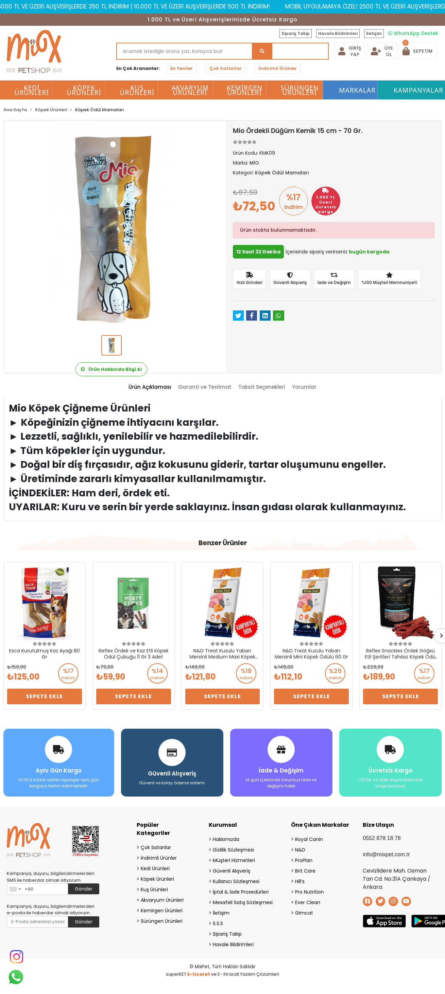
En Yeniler (181, 68)
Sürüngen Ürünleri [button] (299, 90)
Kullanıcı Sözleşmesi (236, 881)
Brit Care (305, 870)
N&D (300, 849)
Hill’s (300, 881)
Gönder (83, 888)
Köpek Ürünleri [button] (84, 90)
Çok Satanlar (225, 68)
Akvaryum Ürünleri (162, 899)
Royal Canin (309, 839)
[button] (418, 51)
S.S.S (218, 923)
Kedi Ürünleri (155, 868)
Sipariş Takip (295, 33)
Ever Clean (307, 902)
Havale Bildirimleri (338, 33)
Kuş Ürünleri (154, 889)
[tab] (150, 387)
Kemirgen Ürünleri (162, 910)
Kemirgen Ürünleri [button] (244, 90)
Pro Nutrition (309, 891)
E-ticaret (198, 974)
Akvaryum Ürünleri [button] (189, 90)
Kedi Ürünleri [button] (32, 90)
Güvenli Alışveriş (231, 870)
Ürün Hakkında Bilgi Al (111, 369)
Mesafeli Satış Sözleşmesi (243, 902)
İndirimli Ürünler (277, 68)
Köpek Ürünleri (157, 878)
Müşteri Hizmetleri (234, 860)
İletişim (374, 33)
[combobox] (15, 888)
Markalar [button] (357, 90)
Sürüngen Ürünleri (162, 920)
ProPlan (303, 860)
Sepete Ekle (44, 696)
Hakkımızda (226, 839)
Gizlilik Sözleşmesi (233, 849)
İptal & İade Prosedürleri (241, 891)
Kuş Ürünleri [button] (137, 90)
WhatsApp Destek (413, 33)
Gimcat (304, 912)
